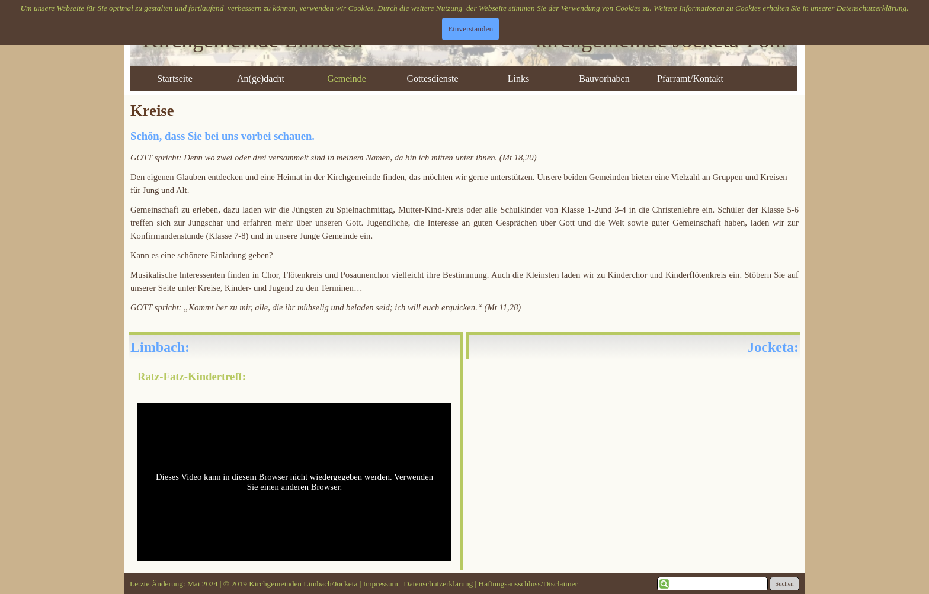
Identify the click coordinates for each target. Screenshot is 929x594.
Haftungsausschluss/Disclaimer (528, 583)
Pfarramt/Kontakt (690, 78)
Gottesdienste (432, 78)
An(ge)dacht (260, 78)
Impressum (382, 583)
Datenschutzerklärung (871, 8)
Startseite (175, 78)
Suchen (784, 583)
